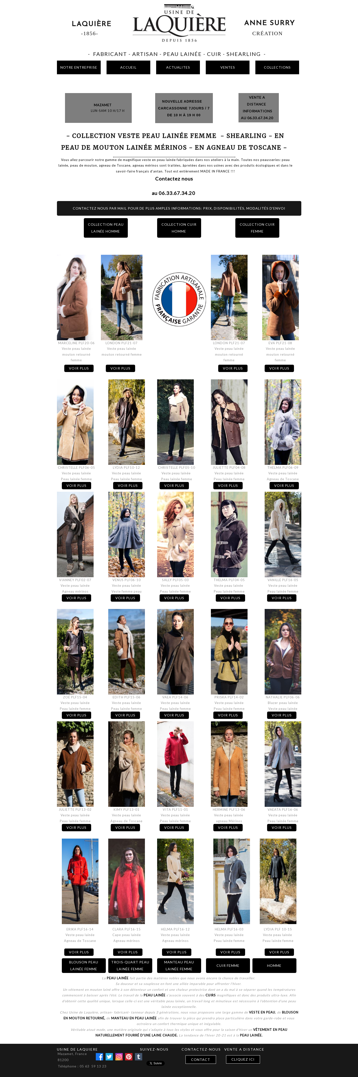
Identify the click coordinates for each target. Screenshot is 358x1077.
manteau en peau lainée (133, 1018)
